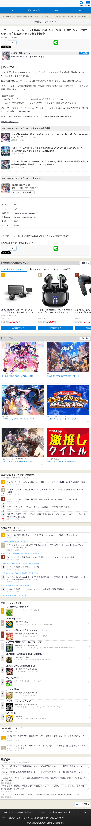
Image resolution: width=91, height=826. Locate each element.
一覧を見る (85, 263)
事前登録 (37, 22)
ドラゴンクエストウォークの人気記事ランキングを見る (21, 553)
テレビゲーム (67, 269)
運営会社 (28, 812)
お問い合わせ (8, 812)
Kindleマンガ (34, 269)
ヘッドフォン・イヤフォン (14, 269)
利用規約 (19, 812)
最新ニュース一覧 (41, 16)
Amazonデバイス (51, 269)
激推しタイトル (50, 22)
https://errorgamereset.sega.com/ (25, 213)
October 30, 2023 (64, 116)
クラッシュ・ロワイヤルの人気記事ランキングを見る (20, 573)
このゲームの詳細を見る (24, 192)
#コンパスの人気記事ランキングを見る (15, 541)
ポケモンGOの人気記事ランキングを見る (16, 585)
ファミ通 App (9, 4)
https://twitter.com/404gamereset (25, 217)
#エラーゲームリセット (19, 99)
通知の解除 (57, 812)
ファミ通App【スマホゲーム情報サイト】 (17, 16)
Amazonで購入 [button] (18, 328)
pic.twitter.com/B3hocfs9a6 (18, 111)
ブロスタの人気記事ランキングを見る (15, 595)
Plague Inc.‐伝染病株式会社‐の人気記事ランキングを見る (21, 563)
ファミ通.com (68, 812)
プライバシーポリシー (42, 812)
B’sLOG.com (81, 812)
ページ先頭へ (84, 804)
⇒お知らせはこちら (9, 122)
